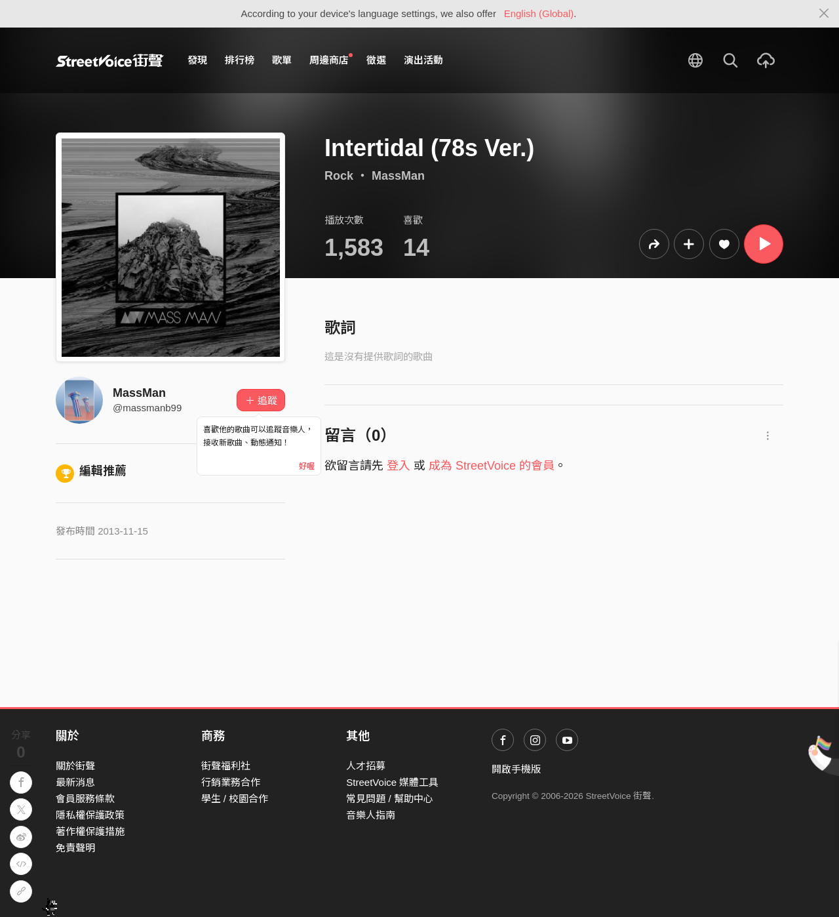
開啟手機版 (516, 769)
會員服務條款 (85, 798)
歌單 (282, 60)
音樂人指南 (370, 815)
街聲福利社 (225, 765)
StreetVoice (110, 60)
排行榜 (239, 60)
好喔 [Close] (307, 466)
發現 (197, 60)
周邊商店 (331, 59)
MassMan (398, 175)
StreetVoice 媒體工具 (392, 782)
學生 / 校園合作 (235, 798)
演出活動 (423, 60)
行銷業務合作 (230, 782)
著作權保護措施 (90, 831)
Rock (338, 175)
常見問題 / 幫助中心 (389, 798)
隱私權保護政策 (90, 815)
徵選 (376, 60)
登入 (398, 465)
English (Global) (539, 13)
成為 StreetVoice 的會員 (492, 465)
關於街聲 (75, 765)
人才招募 (365, 765)
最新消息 (75, 782)
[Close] (824, 14)
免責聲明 (75, 847)
